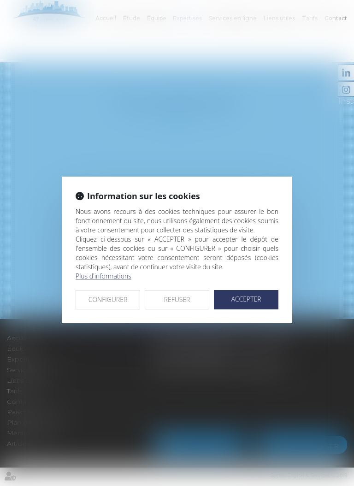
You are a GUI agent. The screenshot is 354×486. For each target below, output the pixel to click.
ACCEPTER (246, 299)
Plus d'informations (103, 276)
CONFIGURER (108, 299)
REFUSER (177, 299)
